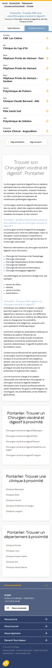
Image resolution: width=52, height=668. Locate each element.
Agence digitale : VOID (22, 653)
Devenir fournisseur (26, 640)
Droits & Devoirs (8, 653)
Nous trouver (26, 626)
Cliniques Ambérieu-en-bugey (20, 506)
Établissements (27, 3)
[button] (5, 663)
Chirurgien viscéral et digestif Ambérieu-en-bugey (26, 449)
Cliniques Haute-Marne (16, 567)
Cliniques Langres (14, 511)
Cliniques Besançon (15, 489)
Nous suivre (26, 619)
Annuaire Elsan (14, 3)
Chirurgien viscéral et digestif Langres (23, 455)
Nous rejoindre (26, 633)
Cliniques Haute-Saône (16, 556)
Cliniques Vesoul (13, 500)
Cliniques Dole (12, 495)
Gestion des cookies (41, 650)
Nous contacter (26, 585)
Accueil (4, 3)
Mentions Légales (9, 650)
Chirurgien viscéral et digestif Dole (22, 436)
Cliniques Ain (12, 562)
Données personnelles (24, 650)
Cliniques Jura (12, 551)
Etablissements (37, 28)
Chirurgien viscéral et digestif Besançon (24, 431)
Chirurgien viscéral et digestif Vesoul (23, 442)
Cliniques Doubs (13, 545)
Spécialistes (13, 28)
